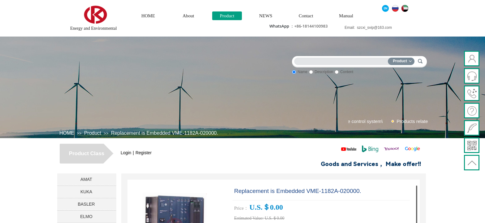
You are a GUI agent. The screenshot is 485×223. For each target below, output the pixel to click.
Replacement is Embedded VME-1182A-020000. (164, 133)
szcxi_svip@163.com (374, 27)
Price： (241, 208)
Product (227, 15)
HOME (148, 15)
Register (143, 152)
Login (126, 152)
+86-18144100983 (311, 26)
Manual (346, 15)
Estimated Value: (249, 218)
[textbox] (342, 60)
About (188, 15)
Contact (306, 15)
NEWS (266, 15)
